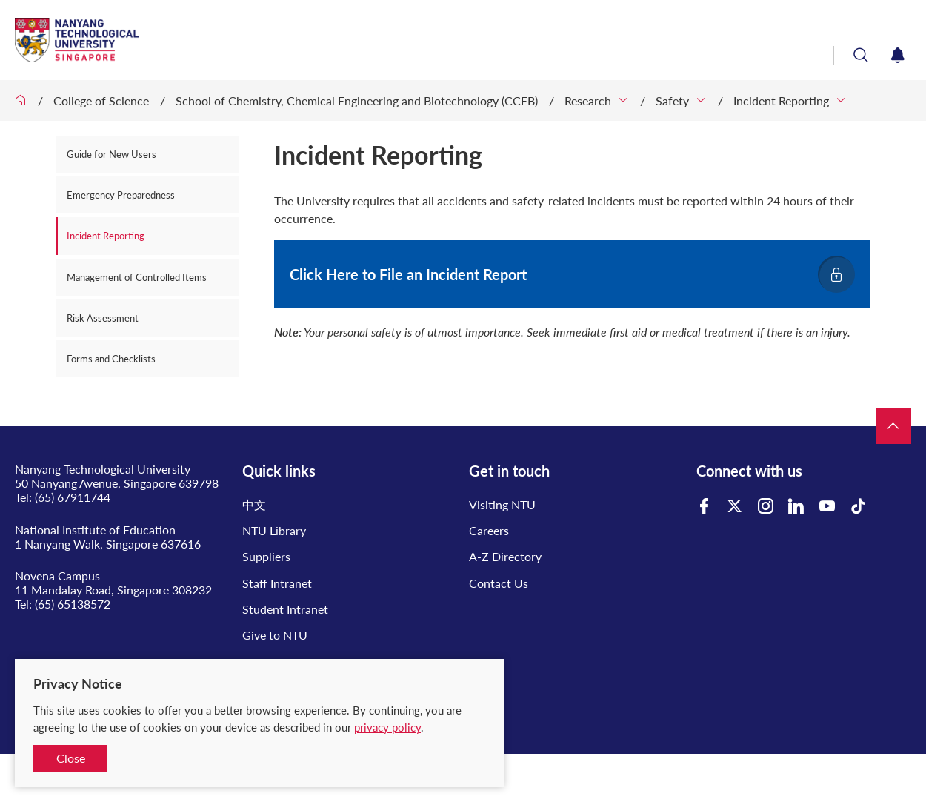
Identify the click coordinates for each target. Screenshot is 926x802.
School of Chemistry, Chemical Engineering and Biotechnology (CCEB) (357, 100)
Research (587, 100)
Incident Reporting (781, 100)
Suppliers (266, 556)
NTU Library (274, 530)
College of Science (101, 100)
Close (70, 758)
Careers (489, 530)
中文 (254, 504)
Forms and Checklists (111, 359)
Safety (672, 100)
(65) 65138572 (72, 604)
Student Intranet (285, 609)
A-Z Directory (505, 556)
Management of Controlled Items (137, 277)
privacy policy (387, 727)
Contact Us (498, 583)
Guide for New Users (111, 154)
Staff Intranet (277, 583)
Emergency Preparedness (121, 195)
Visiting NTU (502, 504)
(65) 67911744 (72, 497)
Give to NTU (274, 635)
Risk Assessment (103, 318)
